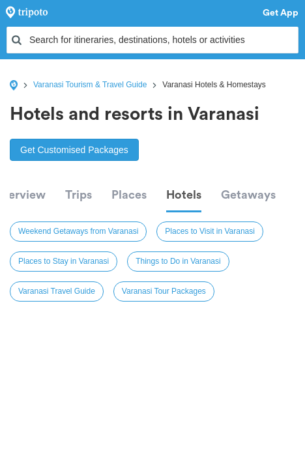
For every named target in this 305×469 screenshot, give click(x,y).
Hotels (183, 195)
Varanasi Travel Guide (56, 291)
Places (129, 195)
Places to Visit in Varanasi (210, 231)
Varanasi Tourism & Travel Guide (90, 84)
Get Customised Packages (74, 150)
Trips (78, 195)
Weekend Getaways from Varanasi (78, 231)
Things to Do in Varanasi (178, 261)
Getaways (248, 195)
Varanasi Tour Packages (164, 291)
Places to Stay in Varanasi (63, 261)
